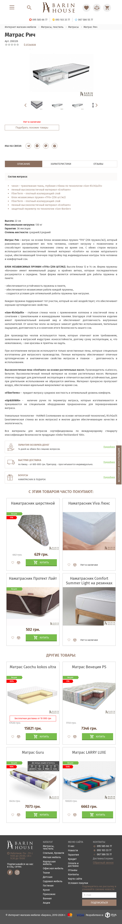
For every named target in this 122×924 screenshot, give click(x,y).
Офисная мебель (53, 868)
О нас (71, 846)
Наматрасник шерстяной (33, 503)
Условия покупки (78, 883)
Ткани (46, 872)
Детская (47, 877)
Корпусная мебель (49, 863)
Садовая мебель (52, 881)
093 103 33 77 (104, 850)
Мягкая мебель (52, 857)
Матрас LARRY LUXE (89, 752)
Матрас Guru (33, 752)
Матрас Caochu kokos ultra (33, 667)
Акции (46, 903)
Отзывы (72, 870)
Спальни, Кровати (53, 853)
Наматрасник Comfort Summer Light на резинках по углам (89, 583)
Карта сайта (75, 879)
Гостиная (48, 885)
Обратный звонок (103, 862)
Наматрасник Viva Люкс (89, 503)
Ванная (47, 898)
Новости (73, 850)
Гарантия (73, 854)
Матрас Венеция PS (89, 667)
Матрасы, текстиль (48, 847)
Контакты (73, 874)
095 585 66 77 (104, 846)
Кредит (72, 859)
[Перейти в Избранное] (86, 8)
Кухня (46, 890)
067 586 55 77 (104, 854)
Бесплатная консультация (118, 465)
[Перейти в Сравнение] (97, 8)
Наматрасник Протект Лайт (33, 578)
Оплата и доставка (73, 864)
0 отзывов (30, 44)
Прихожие (49, 894)
